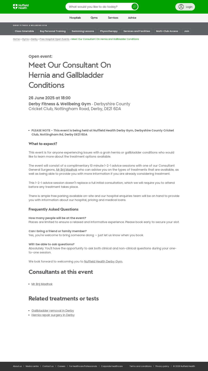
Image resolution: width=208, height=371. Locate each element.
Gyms (94, 17)
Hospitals (75, 17)
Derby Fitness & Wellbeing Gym (30, 25)
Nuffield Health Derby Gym (103, 261)
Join (186, 31)
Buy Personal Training (53, 31)
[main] (104, 192)
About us (17, 366)
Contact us (48, 366)
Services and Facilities (137, 31)
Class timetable (24, 31)
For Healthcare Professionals (83, 366)
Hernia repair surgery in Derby (53, 315)
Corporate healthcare (112, 366)
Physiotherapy (108, 31)
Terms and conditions (141, 366)
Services (113, 17)
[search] (101, 6)
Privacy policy (162, 366)
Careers (61, 366)
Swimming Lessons (83, 31)
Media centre (32, 366)
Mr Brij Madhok (66, 170)
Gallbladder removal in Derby (53, 311)
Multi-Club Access (167, 31)
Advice (132, 17)
